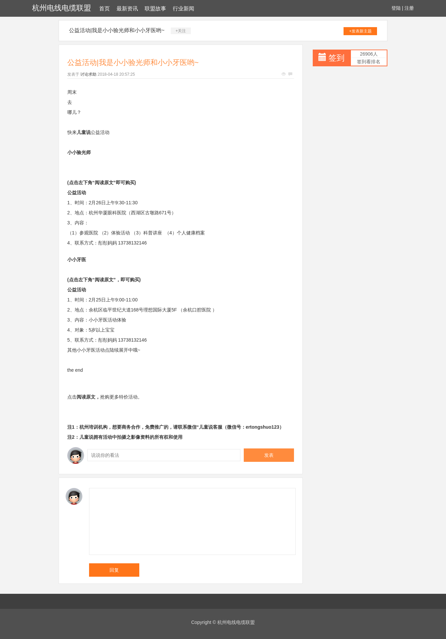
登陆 (396, 8)
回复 (114, 570)
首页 (104, 8)
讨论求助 (88, 74)
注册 (409, 8)
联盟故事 (155, 8)
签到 (336, 57)
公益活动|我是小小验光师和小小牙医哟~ (117, 30)
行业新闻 (183, 8)
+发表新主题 (360, 31)
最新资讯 (127, 8)
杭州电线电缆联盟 (61, 8)
